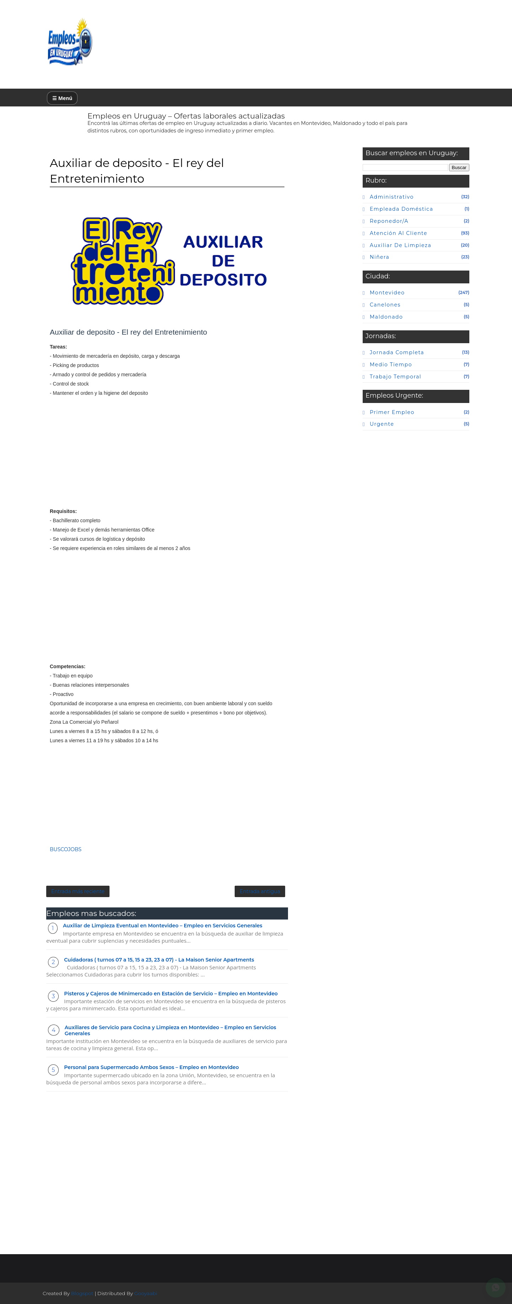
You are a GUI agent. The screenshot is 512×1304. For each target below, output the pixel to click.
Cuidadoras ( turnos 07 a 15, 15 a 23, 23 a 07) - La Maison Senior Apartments (159, 960)
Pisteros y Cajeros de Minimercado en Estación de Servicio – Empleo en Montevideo (171, 993)
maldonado (386, 317)
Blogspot (82, 1293)
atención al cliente (398, 233)
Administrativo (392, 197)
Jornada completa (397, 352)
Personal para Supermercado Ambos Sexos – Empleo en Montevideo (151, 1067)
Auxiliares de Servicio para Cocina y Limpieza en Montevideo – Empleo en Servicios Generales (170, 1030)
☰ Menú (62, 98)
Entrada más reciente (78, 891)
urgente (382, 424)
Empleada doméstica (401, 209)
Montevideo (387, 292)
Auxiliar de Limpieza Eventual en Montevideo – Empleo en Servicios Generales (162, 925)
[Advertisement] (167, 457)
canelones (385, 305)
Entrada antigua (260, 891)
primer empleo (392, 412)
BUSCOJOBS (65, 849)
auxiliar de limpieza (400, 245)
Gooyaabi (145, 1293)
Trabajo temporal (395, 376)
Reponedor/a (389, 221)
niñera (379, 257)
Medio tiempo (391, 364)
